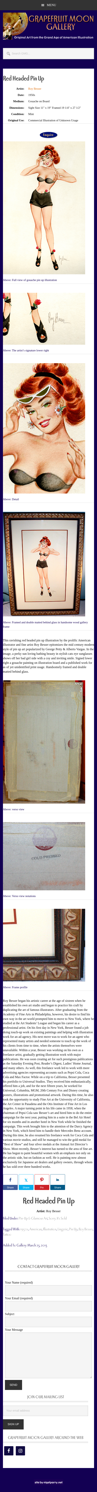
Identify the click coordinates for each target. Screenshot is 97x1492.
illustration (49, 1229)
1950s (24, 1229)
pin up (73, 1229)
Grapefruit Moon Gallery (48, 26)
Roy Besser (34, 88)
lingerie (63, 1229)
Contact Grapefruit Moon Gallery (49, 1267)
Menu (51, 5)
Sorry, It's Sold (58, 1218)
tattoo (7, 1234)
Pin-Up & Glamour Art (33, 1218)
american (35, 1229)
